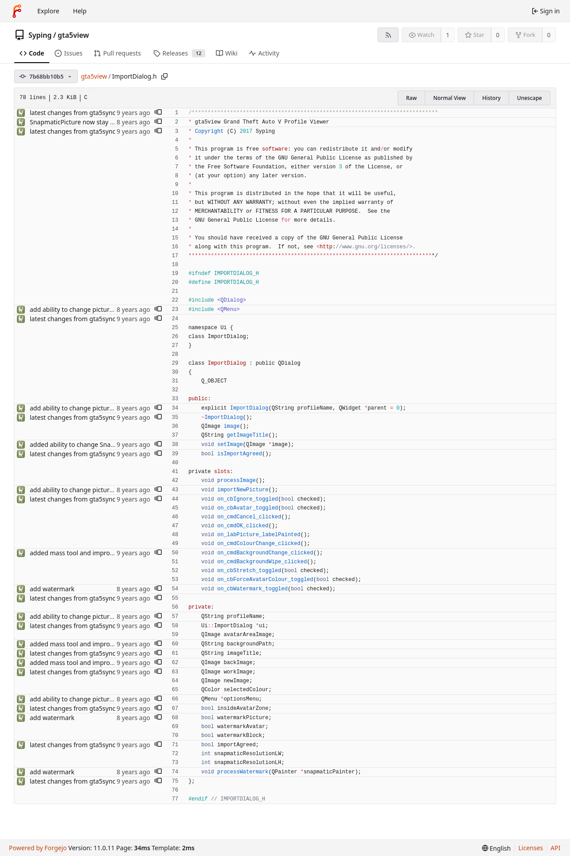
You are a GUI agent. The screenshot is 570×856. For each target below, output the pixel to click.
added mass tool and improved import (86, 553)
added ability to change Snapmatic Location (93, 444)
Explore (48, 11)
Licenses (530, 848)
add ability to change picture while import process (102, 309)
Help (80, 11)
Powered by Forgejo (38, 848)
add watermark (52, 589)
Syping (40, 35)
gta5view (73, 35)
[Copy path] (164, 76)
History (491, 98)
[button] (158, 112)
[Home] (16, 11)
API (555, 848)
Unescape (529, 98)
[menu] (496, 848)
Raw (411, 98)
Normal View (449, 98)
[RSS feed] (388, 35)
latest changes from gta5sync (73, 112)
